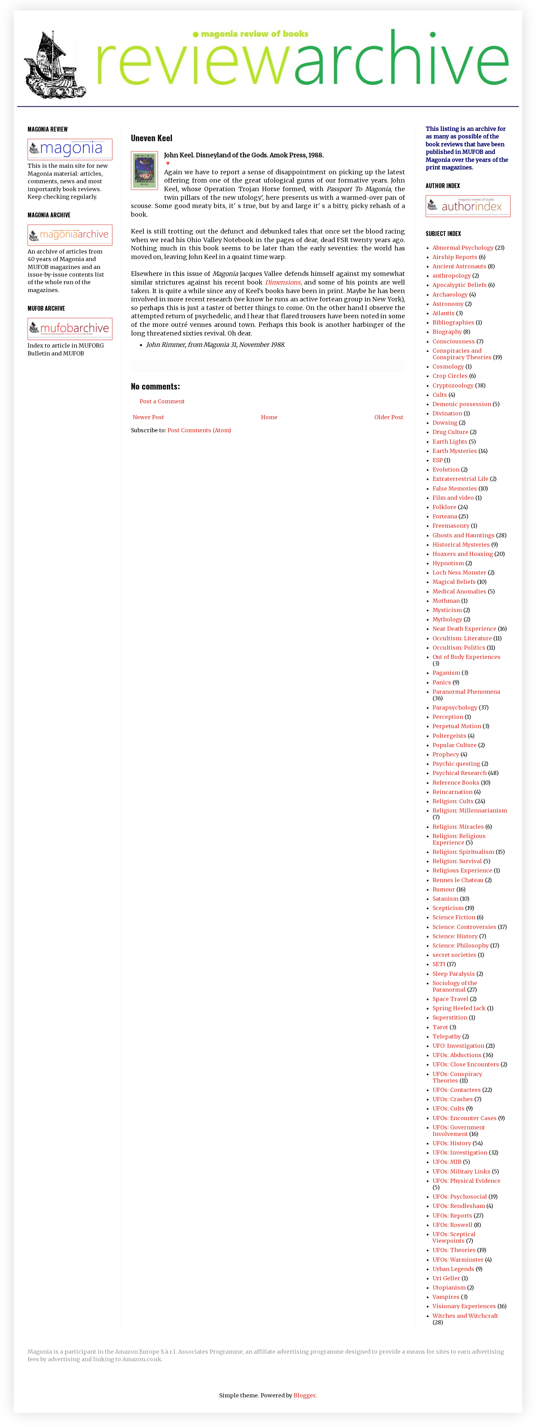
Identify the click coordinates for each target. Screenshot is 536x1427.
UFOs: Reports (452, 1215)
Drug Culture (450, 431)
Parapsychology (455, 707)
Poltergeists (449, 735)
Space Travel (450, 998)
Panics (442, 682)
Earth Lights (450, 441)
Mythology (447, 619)
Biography (447, 331)
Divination (447, 413)
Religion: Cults (453, 801)
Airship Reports (455, 257)
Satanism (445, 898)
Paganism (446, 672)
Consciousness (454, 341)
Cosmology (448, 366)
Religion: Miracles (458, 826)
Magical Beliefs (454, 581)
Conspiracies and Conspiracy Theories (462, 354)
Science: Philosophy (461, 945)
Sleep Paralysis (454, 973)
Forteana (445, 516)
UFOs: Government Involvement (459, 1130)
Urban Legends (453, 1268)
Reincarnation (453, 791)
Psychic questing (456, 763)
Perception (448, 716)
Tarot (440, 1027)
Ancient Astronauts (459, 266)
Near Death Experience (464, 628)
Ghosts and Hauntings (464, 535)
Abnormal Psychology (463, 247)
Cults (440, 394)
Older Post (388, 417)
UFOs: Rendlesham (459, 1205)
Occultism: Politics (459, 647)
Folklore (444, 507)
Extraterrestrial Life (460, 478)
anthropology (452, 275)
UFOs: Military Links (462, 1171)
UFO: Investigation (458, 1045)
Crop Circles (450, 375)
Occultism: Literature (462, 638)
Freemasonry (451, 525)
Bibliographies (453, 322)
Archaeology (450, 294)
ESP (438, 460)
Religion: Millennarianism (470, 810)
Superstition (450, 1017)
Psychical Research (460, 772)
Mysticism (447, 610)
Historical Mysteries (461, 544)
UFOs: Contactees (457, 1089)
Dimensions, (283, 282)
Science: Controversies (464, 926)
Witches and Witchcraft (465, 1315)
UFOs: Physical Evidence (466, 1180)
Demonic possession (462, 404)
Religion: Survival (457, 861)
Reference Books (456, 782)
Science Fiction (454, 917)
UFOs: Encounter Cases (465, 1118)
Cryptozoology (453, 385)
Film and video (453, 497)
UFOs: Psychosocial (460, 1196)
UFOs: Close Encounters (466, 1064)
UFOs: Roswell (453, 1224)
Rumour (444, 889)
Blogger (304, 1395)
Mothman (446, 600)
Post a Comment (162, 401)
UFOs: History (452, 1143)
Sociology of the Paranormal (455, 986)
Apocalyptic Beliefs (460, 284)
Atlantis (444, 313)
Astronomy (448, 303)
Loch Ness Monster (459, 572)
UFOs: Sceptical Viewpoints (454, 1237)
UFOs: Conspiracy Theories (457, 1077)
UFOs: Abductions (457, 1055)
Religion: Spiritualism (463, 851)
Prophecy (446, 754)
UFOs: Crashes (453, 1099)
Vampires (446, 1296)
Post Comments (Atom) (199, 430)
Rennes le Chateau (458, 880)
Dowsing (445, 422)
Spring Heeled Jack (459, 1008)
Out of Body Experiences (466, 656)
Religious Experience (462, 870)
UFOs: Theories (454, 1250)
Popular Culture (455, 745)
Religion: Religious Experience (459, 839)
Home (269, 417)
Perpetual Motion (457, 726)
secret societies (454, 954)
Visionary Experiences (464, 1306)
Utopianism (449, 1287)
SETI (439, 964)
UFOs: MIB (447, 1161)
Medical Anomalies (459, 591)
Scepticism (448, 907)
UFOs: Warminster (458, 1259)
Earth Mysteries (455, 450)
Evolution (446, 469)
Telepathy (447, 1036)
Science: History (455, 936)
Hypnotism (448, 563)
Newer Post (148, 417)
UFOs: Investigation (460, 1152)
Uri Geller (446, 1278)
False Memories (455, 488)
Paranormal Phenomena (466, 691)
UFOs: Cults (449, 1108)
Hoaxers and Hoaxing (463, 553)
